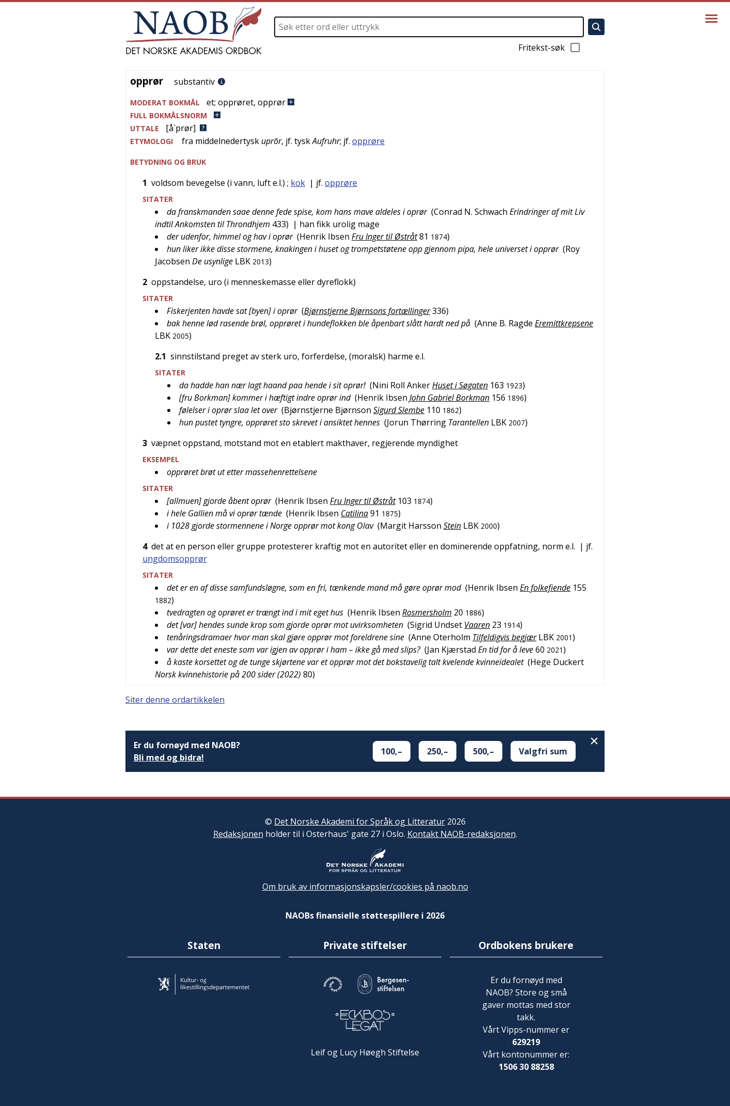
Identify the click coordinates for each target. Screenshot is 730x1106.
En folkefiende (545, 587)
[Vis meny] (711, 18)
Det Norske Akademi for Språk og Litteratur (359, 821)
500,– (483, 751)
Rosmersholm (427, 612)
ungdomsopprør (174, 558)
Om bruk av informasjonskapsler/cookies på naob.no (365, 886)
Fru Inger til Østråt (384, 236)
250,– (437, 751)
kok (298, 182)
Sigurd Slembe (398, 410)
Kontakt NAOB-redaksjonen (461, 834)
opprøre (368, 141)
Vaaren (477, 624)
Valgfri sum (543, 751)
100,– (391, 751)
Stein (452, 525)
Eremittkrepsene (564, 323)
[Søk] (596, 27)
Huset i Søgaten (460, 385)
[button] (365, 102)
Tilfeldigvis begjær (504, 637)
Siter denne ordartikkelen (175, 699)
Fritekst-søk (549, 47)
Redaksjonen (238, 834)
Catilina (354, 513)
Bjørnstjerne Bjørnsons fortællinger (367, 311)
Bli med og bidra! (169, 757)
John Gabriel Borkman (449, 397)
